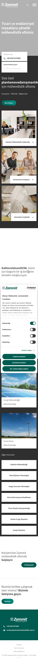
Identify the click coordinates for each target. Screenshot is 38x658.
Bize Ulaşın (9, 103)
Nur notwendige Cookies (19, 369)
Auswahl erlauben (19, 362)
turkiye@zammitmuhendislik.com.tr (21, 630)
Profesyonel (28, 565)
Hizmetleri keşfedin (22, 217)
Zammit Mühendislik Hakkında (18, 142)
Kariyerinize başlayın (21, 179)
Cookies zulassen (19, 356)
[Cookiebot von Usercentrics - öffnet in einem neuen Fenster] (27, 288)
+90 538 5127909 (28, 5)
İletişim (7, 601)
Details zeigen (27, 350)
